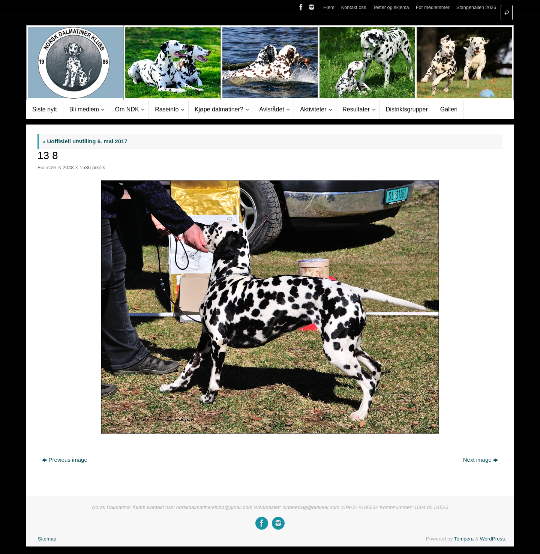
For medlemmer (433, 7)
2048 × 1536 (77, 167)
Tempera (464, 539)
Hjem (328, 7)
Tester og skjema (391, 7)
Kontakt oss (353, 7)
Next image (480, 459)
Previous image (64, 459)
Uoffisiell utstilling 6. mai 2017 (85, 141)
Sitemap (47, 539)
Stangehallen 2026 (476, 7)
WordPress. (493, 539)
